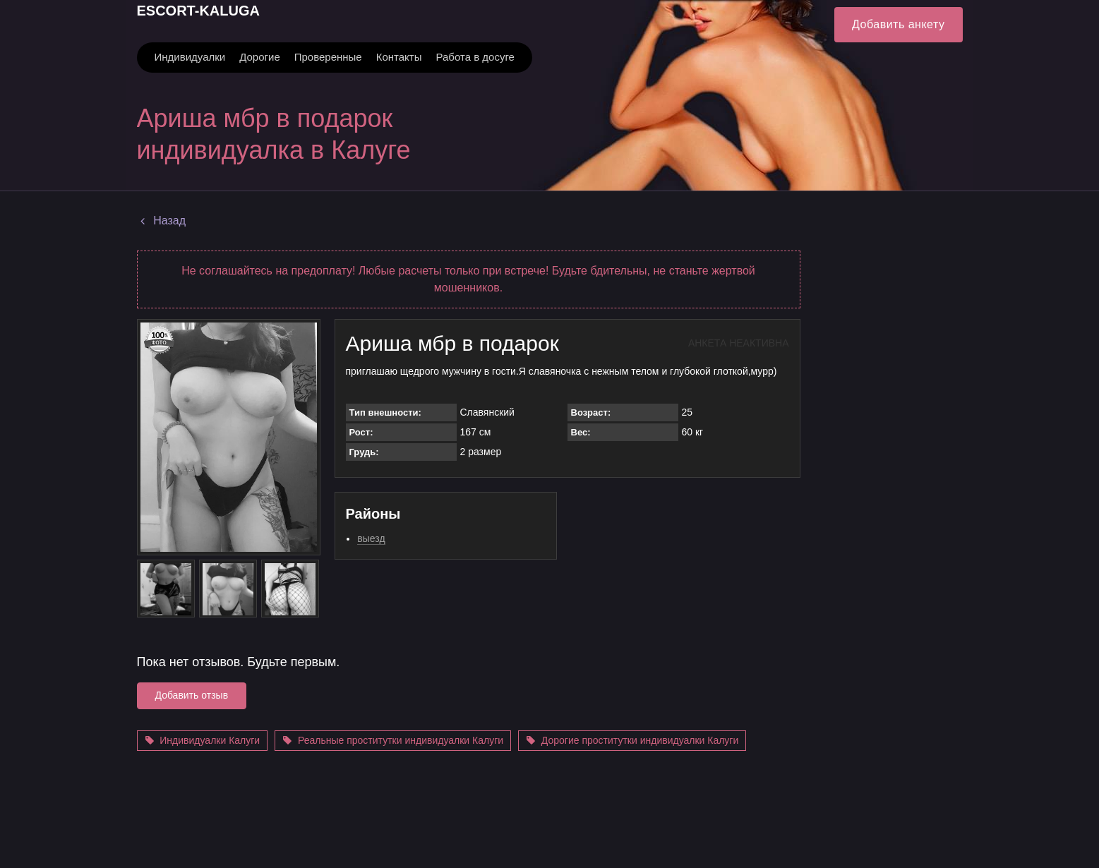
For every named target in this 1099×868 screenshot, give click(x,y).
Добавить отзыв (192, 695)
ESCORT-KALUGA (198, 10)
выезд (371, 538)
